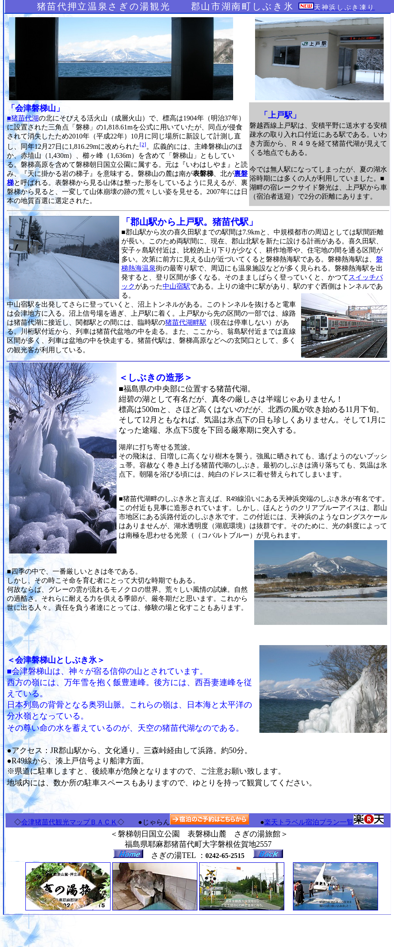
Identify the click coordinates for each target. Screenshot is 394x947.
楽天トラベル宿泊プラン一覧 (309, 822)
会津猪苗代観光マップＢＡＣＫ (69, 822)
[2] (142, 144)
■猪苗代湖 (23, 118)
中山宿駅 (176, 286)
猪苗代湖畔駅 (185, 322)
